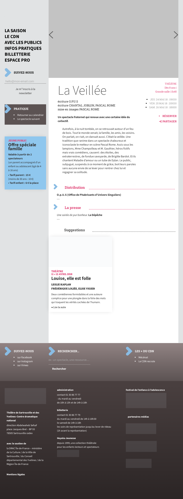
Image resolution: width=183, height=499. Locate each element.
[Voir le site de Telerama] (141, 433)
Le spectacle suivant (28, 119)
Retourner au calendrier (30, 115)
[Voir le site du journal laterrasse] (139, 467)
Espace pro (17, 60)
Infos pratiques (23, 48)
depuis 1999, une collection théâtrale (76, 443)
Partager (168, 121)
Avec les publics (23, 42)
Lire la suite (59, 307)
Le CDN (12, 37)
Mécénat (143, 357)
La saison (15, 31)
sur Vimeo (22, 365)
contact (61, 395)
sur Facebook (24, 357)
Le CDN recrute (147, 361)
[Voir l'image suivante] (51, 35)
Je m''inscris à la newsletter (25, 91)
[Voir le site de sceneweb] (141, 451)
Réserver (169, 116)
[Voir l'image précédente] (176, 35)
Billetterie (17, 54)
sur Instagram (25, 361)
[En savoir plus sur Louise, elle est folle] (80, 266)
